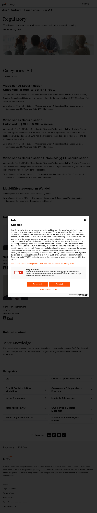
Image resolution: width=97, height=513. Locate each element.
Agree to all (37, 284)
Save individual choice (48, 290)
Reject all (59, 284)
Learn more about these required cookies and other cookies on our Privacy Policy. (43, 264)
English (15, 220)
